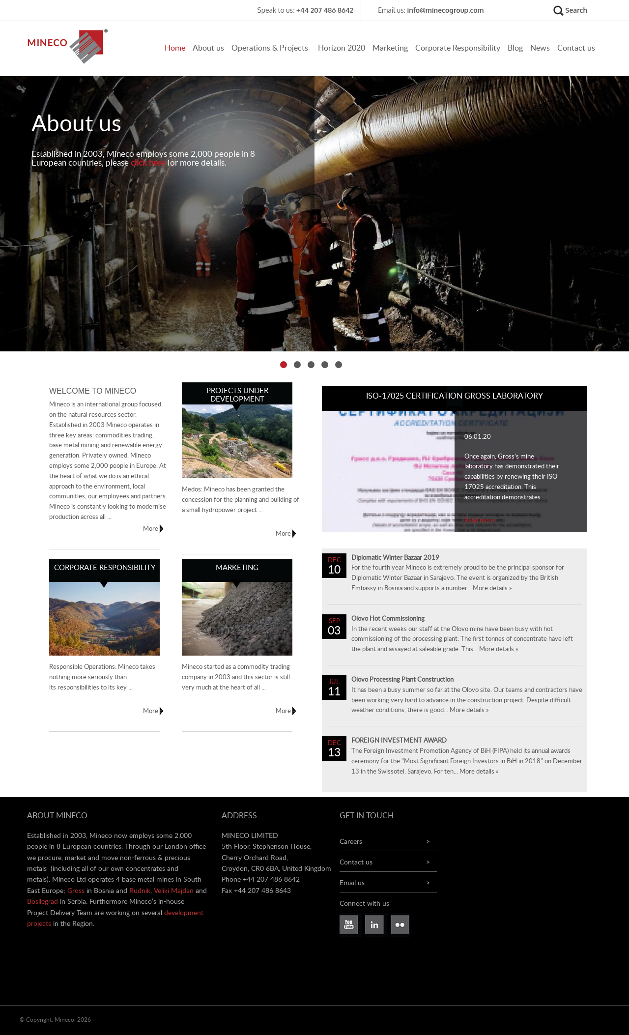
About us (208, 48)
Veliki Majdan (174, 891)
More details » (492, 588)
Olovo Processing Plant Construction (402, 680)
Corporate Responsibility (457, 48)
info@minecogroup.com (445, 10)
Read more (479, 521)
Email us (352, 883)
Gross (76, 891)
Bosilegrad (42, 901)
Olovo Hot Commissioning (388, 619)
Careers (351, 841)
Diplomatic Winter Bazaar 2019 (395, 558)
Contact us (576, 48)
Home (175, 48)
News (540, 48)
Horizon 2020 (341, 48)
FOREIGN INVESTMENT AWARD (399, 741)
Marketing (390, 48)
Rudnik (139, 891)
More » (161, 529)
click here (148, 163)
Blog (515, 48)
